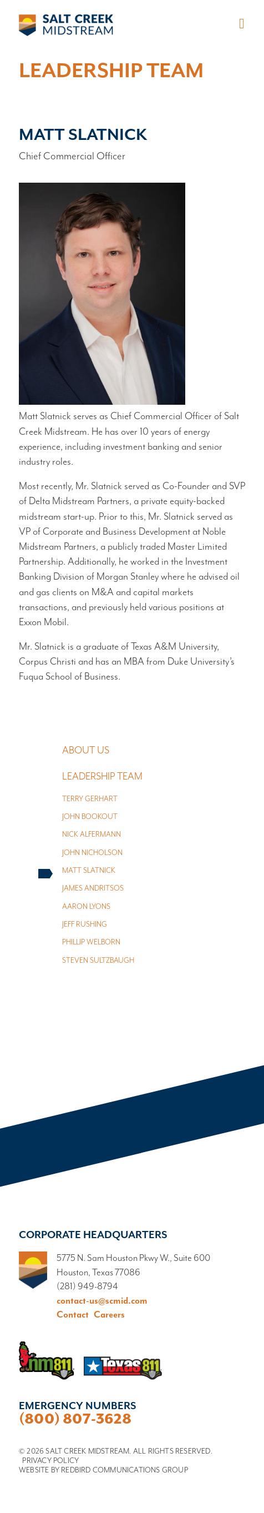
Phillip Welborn (91, 942)
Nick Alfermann (91, 835)
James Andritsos (93, 888)
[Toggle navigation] (240, 24)
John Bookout (90, 817)
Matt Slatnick (88, 871)
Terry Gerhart (90, 799)
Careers (109, 1315)
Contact (73, 1315)
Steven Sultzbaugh (98, 961)
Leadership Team (102, 776)
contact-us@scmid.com (102, 1301)
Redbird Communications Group (124, 1470)
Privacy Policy (50, 1460)
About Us (85, 750)
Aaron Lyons (86, 907)
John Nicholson (92, 853)
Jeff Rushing (84, 925)
